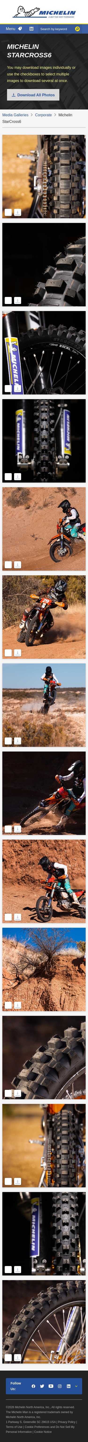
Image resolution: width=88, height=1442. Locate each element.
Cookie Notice (43, 1432)
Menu (10, 29)
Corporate (43, 115)
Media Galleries (15, 115)
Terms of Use (14, 1427)
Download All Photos (36, 95)
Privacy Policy (67, 1422)
